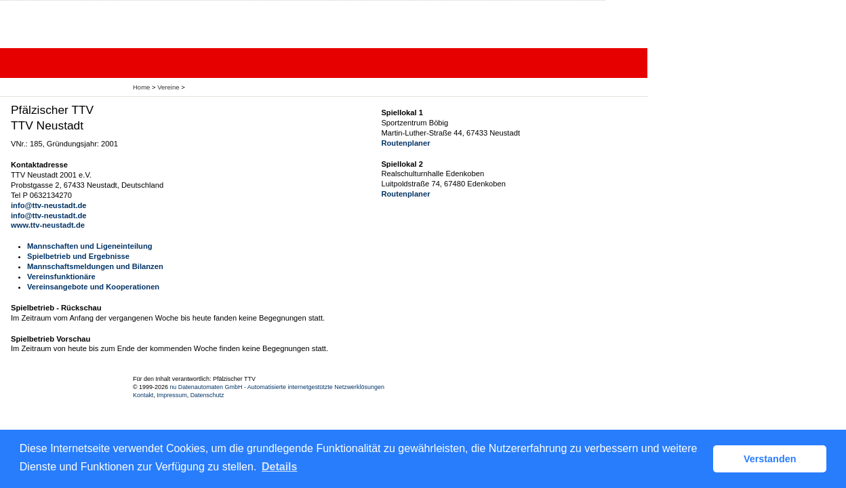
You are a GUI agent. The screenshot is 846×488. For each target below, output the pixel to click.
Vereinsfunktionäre (61, 276)
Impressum (171, 395)
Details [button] (279, 466)
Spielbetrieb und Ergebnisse (78, 256)
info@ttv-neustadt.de (49, 205)
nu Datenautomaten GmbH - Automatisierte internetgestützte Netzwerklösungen (276, 387)
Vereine (168, 87)
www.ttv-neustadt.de (48, 225)
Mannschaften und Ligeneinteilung (90, 246)
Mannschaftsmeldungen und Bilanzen (95, 266)
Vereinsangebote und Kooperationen (93, 287)
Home (141, 87)
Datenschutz (207, 395)
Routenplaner (405, 143)
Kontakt (143, 395)
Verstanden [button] (770, 458)
